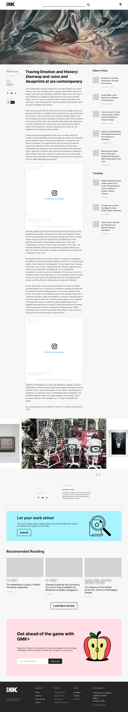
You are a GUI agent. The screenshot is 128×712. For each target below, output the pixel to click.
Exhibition (9, 84)
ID (8, 102)
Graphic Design (89, 583)
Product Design (100, 583)
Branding (96, 580)
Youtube (76, 696)
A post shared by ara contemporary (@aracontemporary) (54, 227)
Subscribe (55, 661)
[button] (99, 475)
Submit (24, 532)
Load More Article (64, 605)
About (37, 692)
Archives (38, 696)
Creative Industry (106, 580)
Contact (38, 702)
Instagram (77, 692)
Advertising (88, 580)
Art (8, 81)
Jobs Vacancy (40, 699)
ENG (12, 102)
